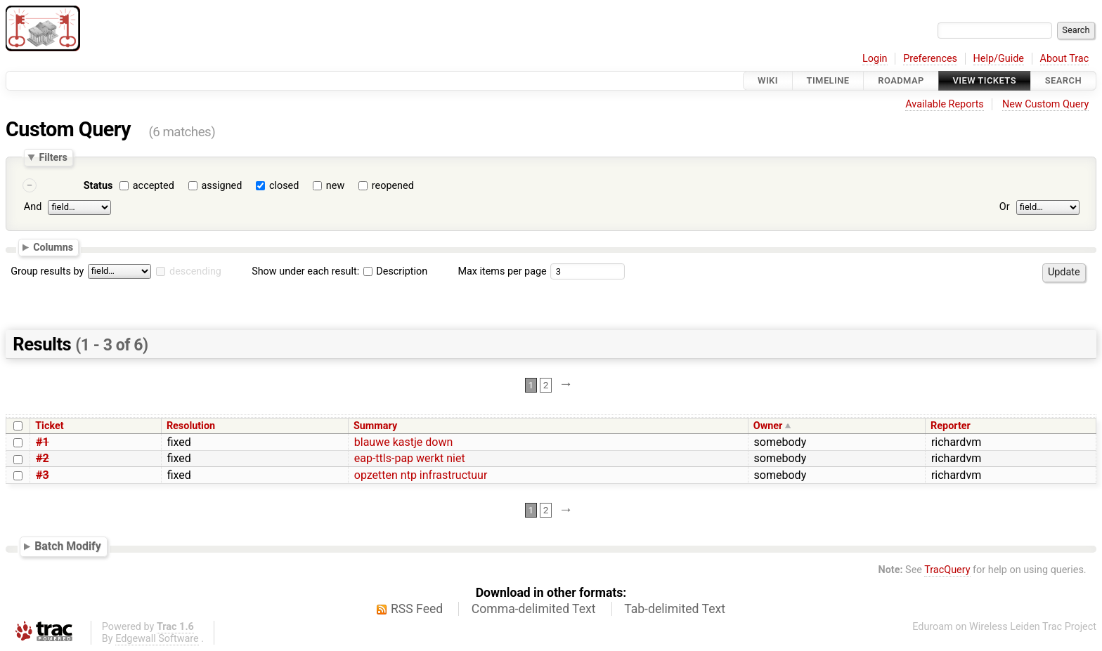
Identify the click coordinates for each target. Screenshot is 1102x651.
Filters (53, 157)
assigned (221, 186)
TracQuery (947, 570)
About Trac (1064, 59)
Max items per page (502, 271)
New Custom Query (1045, 104)
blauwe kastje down (403, 442)
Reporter (951, 426)
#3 (42, 475)
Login (875, 59)
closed (284, 186)
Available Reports (944, 104)
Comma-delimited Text (534, 609)
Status (98, 186)
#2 (42, 458)
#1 (42, 442)
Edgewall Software (157, 639)
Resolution (191, 426)
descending (195, 271)
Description (395, 271)
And (32, 207)
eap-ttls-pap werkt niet (409, 458)
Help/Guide (998, 59)
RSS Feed (417, 609)
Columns (53, 247)
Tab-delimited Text (674, 609)
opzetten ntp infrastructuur (421, 475)
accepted (153, 186)
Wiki (768, 80)
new (335, 186)
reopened (393, 186)
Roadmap (901, 80)
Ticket (49, 426)
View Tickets (984, 80)
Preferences (930, 59)
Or (1004, 207)
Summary (375, 426)
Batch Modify (67, 546)
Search (1063, 80)
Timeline (828, 80)
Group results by (47, 271)
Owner (768, 426)
